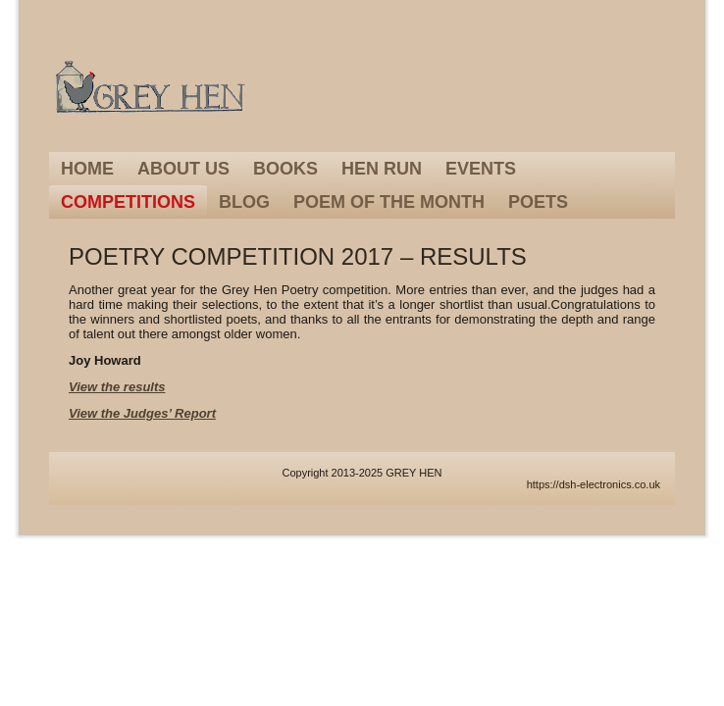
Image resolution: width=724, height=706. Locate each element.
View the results (117, 386)
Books (285, 168)
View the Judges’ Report (142, 413)
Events (480, 168)
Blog (244, 202)
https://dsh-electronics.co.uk (593, 484)
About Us (183, 168)
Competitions (128, 202)
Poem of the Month (389, 202)
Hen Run (381, 168)
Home (87, 168)
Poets (538, 202)
